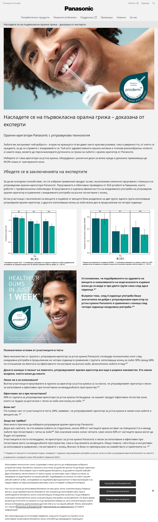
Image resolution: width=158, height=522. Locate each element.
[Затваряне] (153, 490)
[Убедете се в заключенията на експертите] (40, 306)
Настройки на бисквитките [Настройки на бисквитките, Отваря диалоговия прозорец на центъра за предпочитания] (118, 483)
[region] (79, 491)
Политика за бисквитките (29, 506)
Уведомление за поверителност (58, 506)
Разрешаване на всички (117, 499)
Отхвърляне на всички (118, 491)
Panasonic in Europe (12, 3)
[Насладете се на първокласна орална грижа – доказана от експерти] (79, 69)
